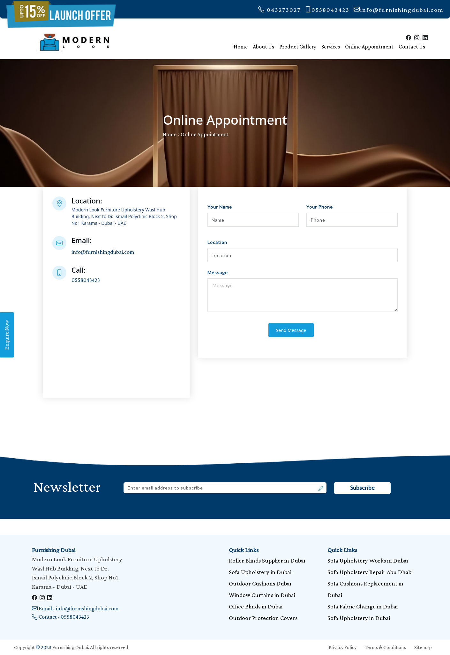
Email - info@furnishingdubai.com (75, 608)
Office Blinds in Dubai (255, 606)
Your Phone (319, 207)
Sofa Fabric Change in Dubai (362, 606)
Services (330, 46)
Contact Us (412, 46)
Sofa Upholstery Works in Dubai (367, 560)
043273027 (279, 9)
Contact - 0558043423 (60, 617)
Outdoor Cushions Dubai (260, 583)
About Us (263, 46)
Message (217, 272)
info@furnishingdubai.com (399, 9)
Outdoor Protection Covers (263, 618)
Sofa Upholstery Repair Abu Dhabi (370, 572)
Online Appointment (369, 46)
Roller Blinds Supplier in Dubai (267, 560)
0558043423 (327, 9)
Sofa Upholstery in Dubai (260, 572)
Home (241, 46)
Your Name (219, 207)
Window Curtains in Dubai (262, 595)
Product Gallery (297, 46)
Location (217, 242)
